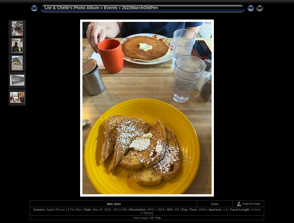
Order (215, 204)
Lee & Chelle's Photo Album (72, 7)
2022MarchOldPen (140, 7)
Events (110, 7)
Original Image (248, 203)
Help (158, 217)
